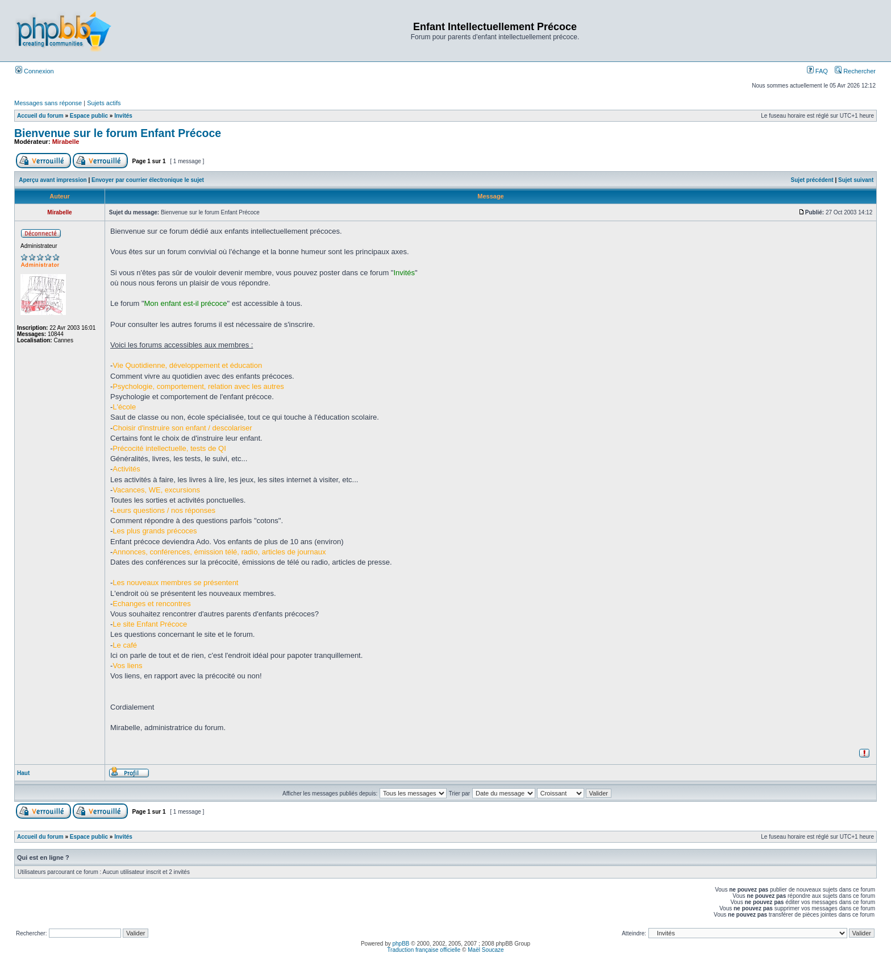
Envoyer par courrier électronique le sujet (147, 180)
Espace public (89, 116)
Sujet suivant (855, 180)
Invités (123, 116)
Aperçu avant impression (52, 180)
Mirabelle (66, 141)
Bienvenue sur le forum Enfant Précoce (117, 133)
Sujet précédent (812, 180)
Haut (23, 773)
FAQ (817, 71)
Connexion (34, 71)
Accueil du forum (40, 116)
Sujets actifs (103, 103)
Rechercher (855, 71)
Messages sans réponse (48, 103)
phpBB (401, 943)
